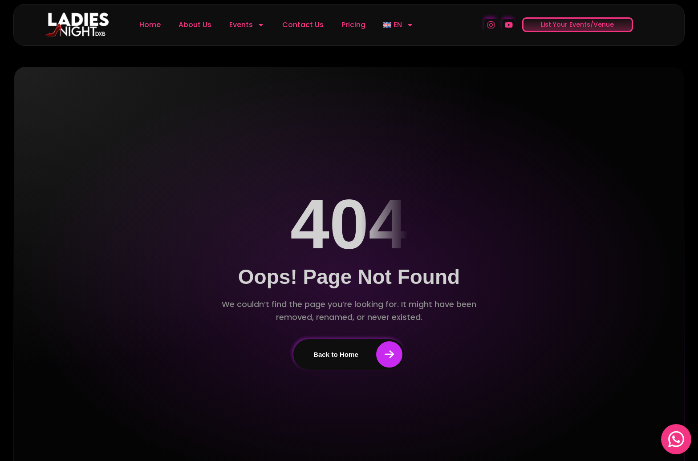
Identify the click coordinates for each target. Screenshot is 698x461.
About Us (195, 25)
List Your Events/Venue (577, 24)
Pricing (353, 25)
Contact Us (303, 25)
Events (246, 25)
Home (150, 25)
